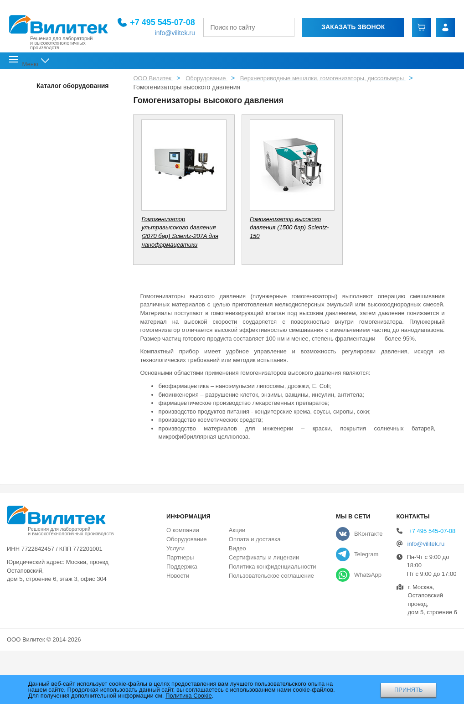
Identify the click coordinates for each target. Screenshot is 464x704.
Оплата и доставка (255, 539)
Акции (237, 530)
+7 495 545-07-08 (154, 21)
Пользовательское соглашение (271, 576)
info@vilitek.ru (167, 32)
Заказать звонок (348, 26)
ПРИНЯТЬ (408, 689)
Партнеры (180, 557)
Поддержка (181, 566)
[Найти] (282, 26)
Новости (177, 576)
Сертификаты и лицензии (264, 557)
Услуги (175, 548)
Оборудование (186, 539)
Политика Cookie (188, 695)
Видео (237, 548)
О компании (182, 530)
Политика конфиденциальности (272, 566)
